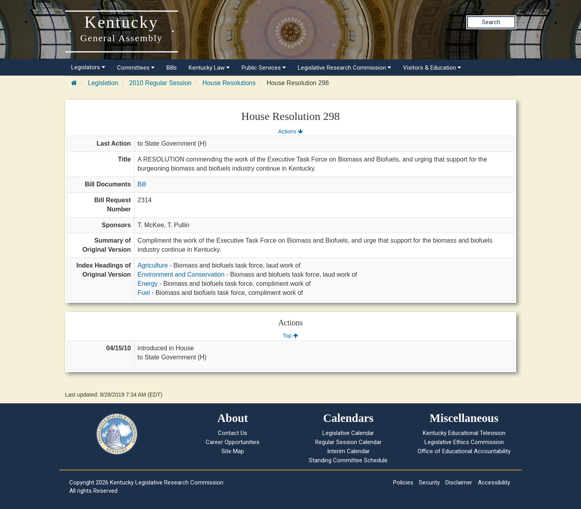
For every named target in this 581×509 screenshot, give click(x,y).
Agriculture (153, 265)
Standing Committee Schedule (348, 460)
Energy (148, 283)
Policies (403, 482)
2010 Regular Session (160, 83)
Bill (142, 184)
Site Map (232, 451)
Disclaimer (458, 482)
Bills (172, 67)
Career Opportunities (232, 442)
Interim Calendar (348, 451)
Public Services (264, 67)
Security (429, 482)
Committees (136, 67)
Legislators (88, 67)
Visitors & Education (432, 67)
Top (290, 335)
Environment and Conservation (181, 274)
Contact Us (232, 433)
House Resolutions (228, 83)
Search (491, 22)
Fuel (144, 292)
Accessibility (494, 482)
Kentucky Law (209, 67)
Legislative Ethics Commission (464, 442)
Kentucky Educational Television (464, 433)
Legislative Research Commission (344, 67)
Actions (290, 131)
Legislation (103, 83)
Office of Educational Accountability (464, 451)
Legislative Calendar (348, 433)
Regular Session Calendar (348, 442)
